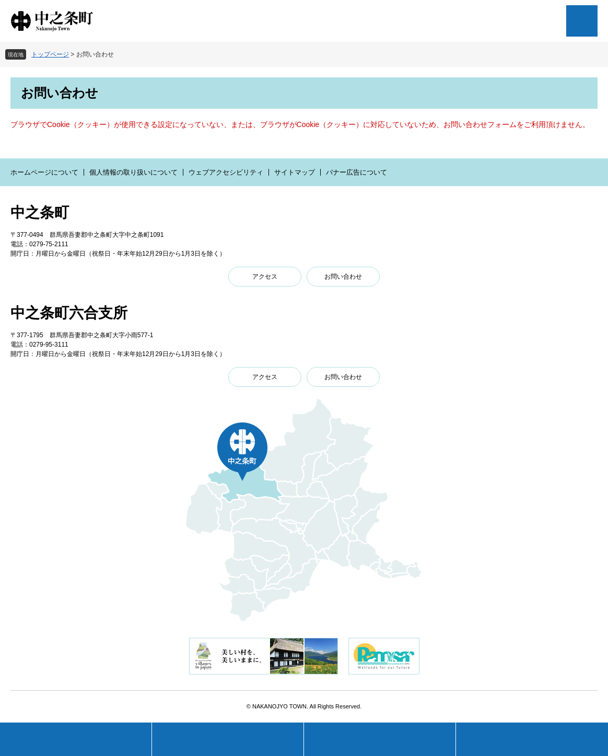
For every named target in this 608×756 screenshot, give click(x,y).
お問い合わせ (343, 276)
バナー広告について (356, 172)
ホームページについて (44, 172)
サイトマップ (294, 172)
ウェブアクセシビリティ (226, 172)
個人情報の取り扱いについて (133, 172)
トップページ (50, 54)
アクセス (264, 276)
